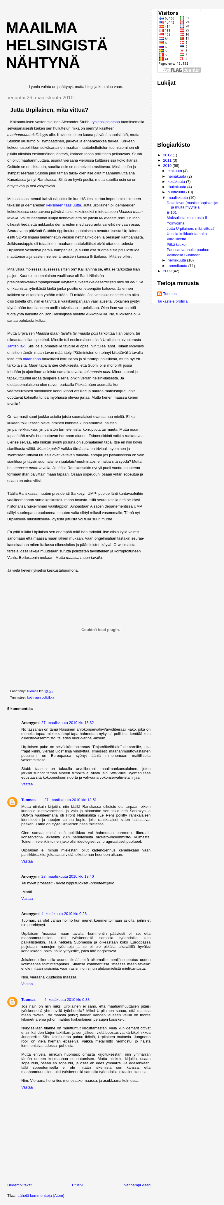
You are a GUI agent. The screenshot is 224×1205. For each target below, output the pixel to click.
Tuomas (28, 800)
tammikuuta (178, 266)
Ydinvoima (176, 223)
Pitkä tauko (176, 244)
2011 (168, 160)
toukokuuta (177, 187)
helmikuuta (177, 260)
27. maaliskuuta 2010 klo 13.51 (70, 800)
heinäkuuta (177, 176)
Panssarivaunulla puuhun (188, 250)
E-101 (172, 212)
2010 (168, 165)
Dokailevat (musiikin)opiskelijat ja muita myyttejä (192, 205)
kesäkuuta (177, 181)
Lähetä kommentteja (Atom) (41, 1195)
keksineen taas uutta (63, 205)
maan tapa (32, 359)
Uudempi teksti (19, 1185)
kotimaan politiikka (40, 697)
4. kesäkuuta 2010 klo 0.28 (64, 913)
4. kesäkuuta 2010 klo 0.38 (67, 999)
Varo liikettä (176, 239)
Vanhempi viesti (137, 1185)
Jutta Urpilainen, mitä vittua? (191, 228)
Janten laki (16, 346)
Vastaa (27, 784)
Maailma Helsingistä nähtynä (57, 45)
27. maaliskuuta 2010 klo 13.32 (67, 722)
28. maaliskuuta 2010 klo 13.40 (67, 876)
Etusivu (78, 1185)
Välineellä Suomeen (184, 255)
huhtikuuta (177, 192)
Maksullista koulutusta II (187, 217)
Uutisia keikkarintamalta (187, 234)
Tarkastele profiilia (172, 301)
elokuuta (175, 171)
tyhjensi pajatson (106, 122)
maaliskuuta (178, 197)
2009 (168, 271)
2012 (168, 155)
